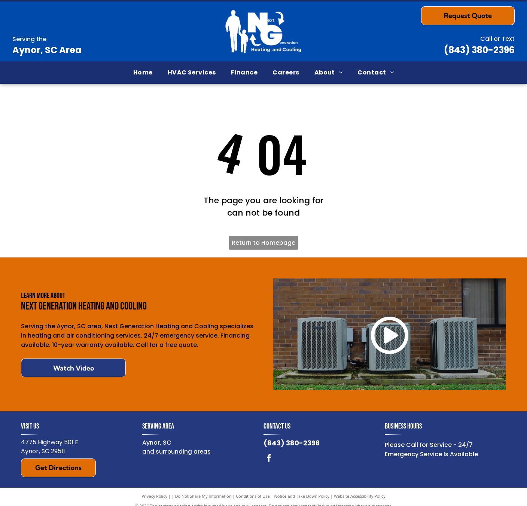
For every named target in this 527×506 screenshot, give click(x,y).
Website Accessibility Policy (360, 496)
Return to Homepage (263, 242)
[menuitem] (143, 72)
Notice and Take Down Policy (302, 496)
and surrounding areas (176, 451)
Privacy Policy (154, 496)
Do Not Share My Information (203, 496)
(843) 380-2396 (479, 50)
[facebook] (269, 459)
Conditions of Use (253, 496)
